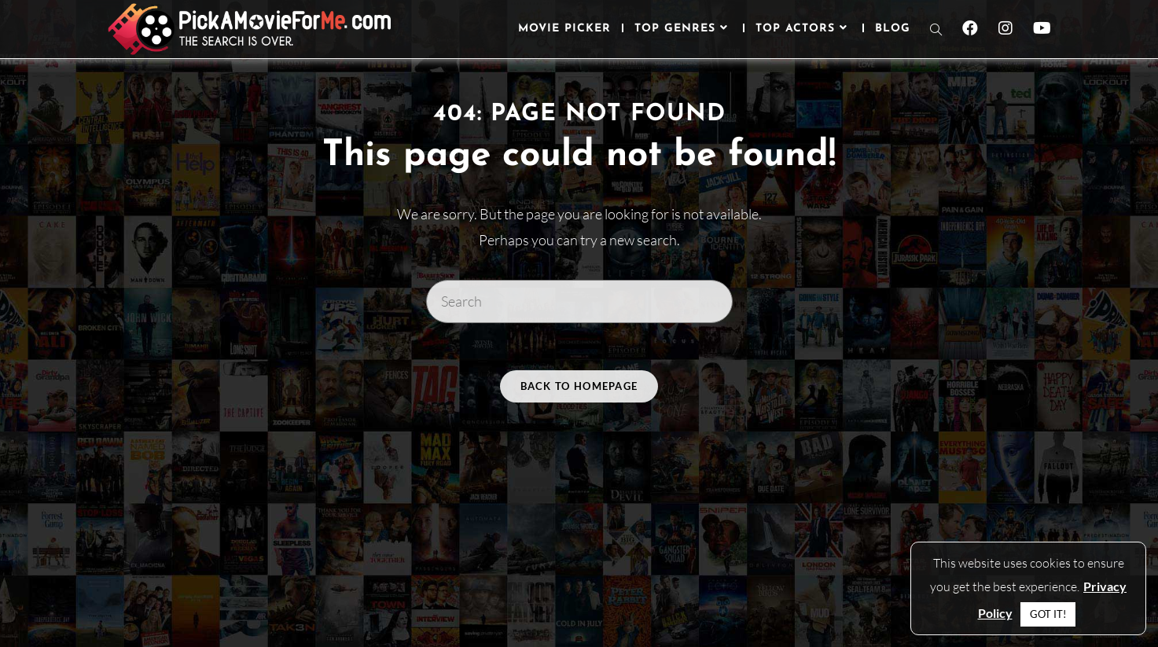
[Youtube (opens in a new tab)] (1042, 28)
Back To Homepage (579, 386)
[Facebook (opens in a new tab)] (970, 28)
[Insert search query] (579, 301)
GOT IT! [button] (1048, 614)
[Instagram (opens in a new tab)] (1005, 28)
